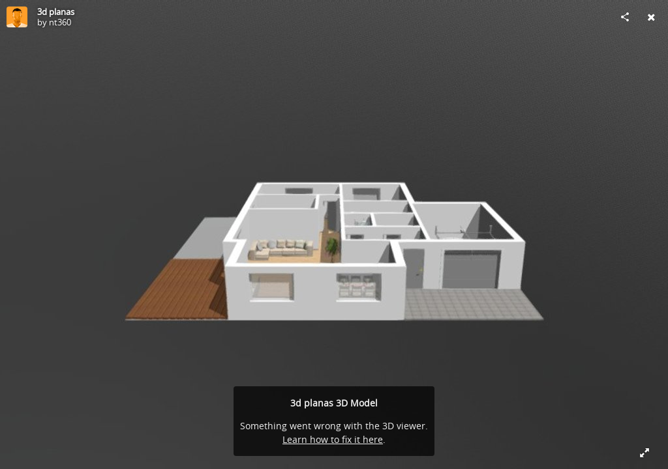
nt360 (60, 22)
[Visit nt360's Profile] (17, 17)
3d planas (55, 12)
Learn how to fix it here (332, 439)
